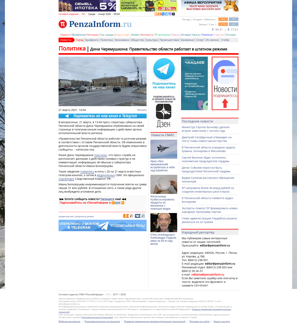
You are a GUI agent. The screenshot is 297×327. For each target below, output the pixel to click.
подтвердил (66, 179)
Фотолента (147, 34)
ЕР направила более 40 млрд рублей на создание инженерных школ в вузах (208, 189)
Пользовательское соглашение (102, 321)
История (186, 34)
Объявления (78, 34)
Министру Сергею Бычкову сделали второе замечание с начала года (205, 129)
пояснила (100, 155)
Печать (142, 110)
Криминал (187, 40)
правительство (66, 216)
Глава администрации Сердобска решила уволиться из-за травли (209, 220)
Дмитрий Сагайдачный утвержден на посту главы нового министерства (207, 139)
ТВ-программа (162, 34)
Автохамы (92, 34)
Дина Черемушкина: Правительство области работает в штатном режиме (158, 49)
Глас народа (106, 34)
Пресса (176, 34)
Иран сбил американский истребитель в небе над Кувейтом (162, 166)
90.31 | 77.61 (225, 29)
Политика (106, 40)
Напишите (107, 199)
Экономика (122, 40)
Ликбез (135, 34)
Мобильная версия (69, 321)
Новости (65, 34)
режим (90, 216)
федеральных (106, 175)
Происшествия (169, 40)
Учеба (225, 40)
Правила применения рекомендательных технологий (154, 321)
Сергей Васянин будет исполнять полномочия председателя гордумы (205, 159)
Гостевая (231, 34)
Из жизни (212, 40)
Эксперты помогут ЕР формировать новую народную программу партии (210, 210)
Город (79, 40)
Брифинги (92, 40)
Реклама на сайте (199, 321)
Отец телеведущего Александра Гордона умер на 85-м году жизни (163, 239)
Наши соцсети (222, 321)
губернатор (80, 216)
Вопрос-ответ (122, 34)
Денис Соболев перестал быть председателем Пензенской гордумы (206, 169)
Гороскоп (219, 34)
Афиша (196, 34)
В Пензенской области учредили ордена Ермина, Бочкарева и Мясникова (208, 149)
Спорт (200, 40)
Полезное (207, 34)
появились (87, 171)
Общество (137, 40)
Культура (152, 40)
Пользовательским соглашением (97, 317)
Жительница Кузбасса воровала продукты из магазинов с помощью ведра (162, 202)
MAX (117, 202)
